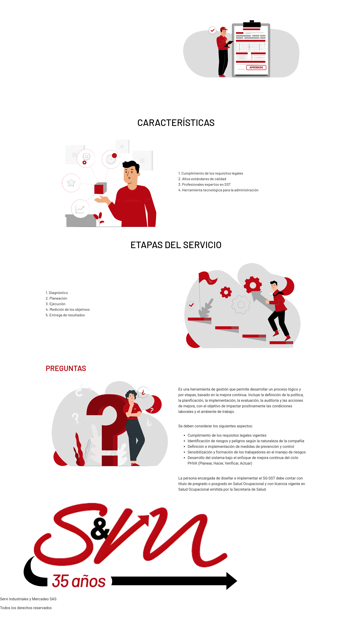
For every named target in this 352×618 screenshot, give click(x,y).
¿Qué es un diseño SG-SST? (201, 384)
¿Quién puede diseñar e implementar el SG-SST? (218, 472)
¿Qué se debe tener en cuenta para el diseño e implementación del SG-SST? (240, 420)
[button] (242, 384)
